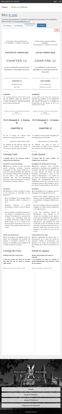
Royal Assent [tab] (30, 25)
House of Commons (19, 7)
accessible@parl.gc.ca (22, 21)
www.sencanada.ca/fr (45, 113)
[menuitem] (55, 1)
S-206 (13, 15)
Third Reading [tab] (18, 25)
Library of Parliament (31, 400)
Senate (5, 7)
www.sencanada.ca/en (17, 113)
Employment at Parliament (31, 405)
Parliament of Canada (10, 1)
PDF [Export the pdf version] (57, 30)
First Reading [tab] (7, 25)
